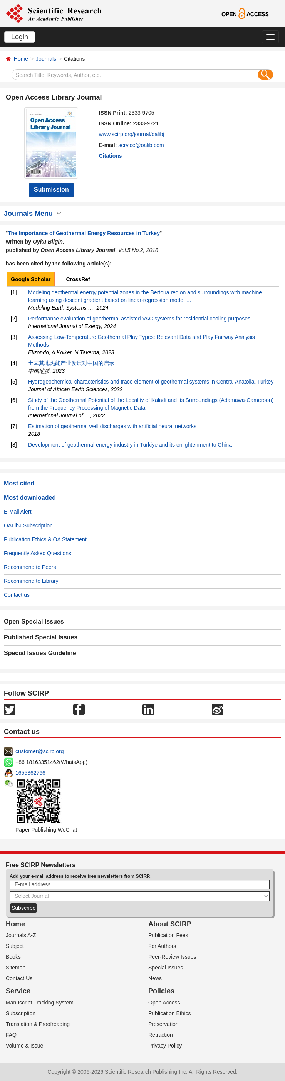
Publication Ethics (169, 1013)
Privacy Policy (165, 1046)
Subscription (20, 1013)
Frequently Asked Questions (37, 553)
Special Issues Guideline (40, 653)
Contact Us (19, 978)
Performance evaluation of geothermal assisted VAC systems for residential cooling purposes (139, 318)
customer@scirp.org (39, 751)
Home (21, 59)
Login (19, 37)
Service (18, 991)
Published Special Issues (40, 637)
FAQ (11, 1035)
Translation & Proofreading (38, 1024)
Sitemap (15, 967)
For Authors (162, 946)
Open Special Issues (34, 621)
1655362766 (30, 773)
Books (13, 957)
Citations (110, 156)
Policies (161, 991)
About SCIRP (169, 924)
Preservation (163, 1024)
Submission (51, 189)
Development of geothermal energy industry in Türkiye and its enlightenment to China (130, 445)
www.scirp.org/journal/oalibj (131, 134)
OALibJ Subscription (28, 525)
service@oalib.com (141, 145)
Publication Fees (168, 935)
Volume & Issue (24, 1046)
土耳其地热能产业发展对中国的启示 (71, 363)
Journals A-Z (21, 935)
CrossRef (78, 279)
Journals (46, 59)
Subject (15, 946)
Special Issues (165, 967)
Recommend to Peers (30, 567)
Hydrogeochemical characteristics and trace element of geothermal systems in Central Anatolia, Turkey (150, 382)
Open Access (164, 1002)
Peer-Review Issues (172, 957)
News (155, 978)
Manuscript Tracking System (40, 1002)
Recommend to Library (31, 581)
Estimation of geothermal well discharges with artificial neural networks (112, 426)
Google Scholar (30, 279)
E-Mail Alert (18, 512)
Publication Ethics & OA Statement (45, 539)
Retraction (160, 1035)
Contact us (17, 595)
